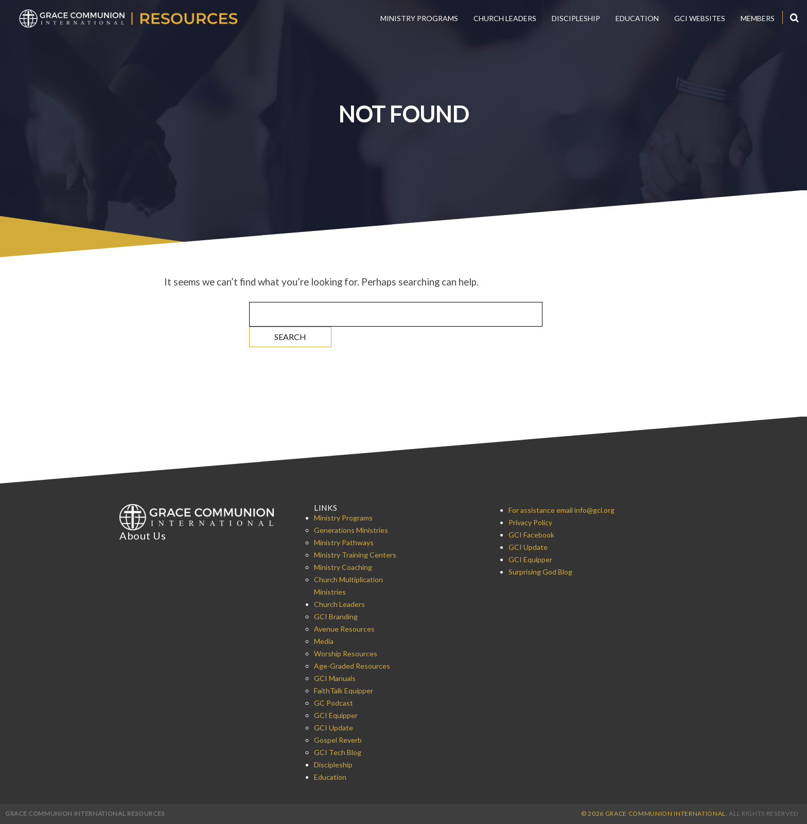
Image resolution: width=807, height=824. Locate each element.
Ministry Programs (419, 18)
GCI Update (333, 727)
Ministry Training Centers (355, 554)
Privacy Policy (530, 522)
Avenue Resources (344, 628)
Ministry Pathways (344, 542)
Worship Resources (345, 653)
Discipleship (576, 18)
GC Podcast (333, 702)
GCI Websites (699, 18)
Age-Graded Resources (352, 665)
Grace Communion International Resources (85, 813)
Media (324, 641)
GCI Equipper (336, 715)
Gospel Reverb (338, 740)
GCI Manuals (335, 678)
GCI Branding (336, 616)
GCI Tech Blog (337, 752)
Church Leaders (504, 18)
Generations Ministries (351, 530)
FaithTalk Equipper (343, 690)
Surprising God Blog (540, 571)
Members (758, 18)
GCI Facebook (531, 534)
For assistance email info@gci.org (561, 510)
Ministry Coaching (343, 567)
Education (637, 18)
